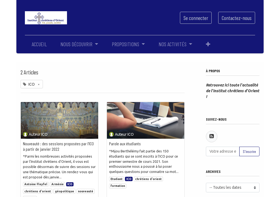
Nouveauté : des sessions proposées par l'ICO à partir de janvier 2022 (58, 146)
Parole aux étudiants (125, 143)
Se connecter (195, 18)
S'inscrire (249, 151)
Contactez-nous (237, 18)
